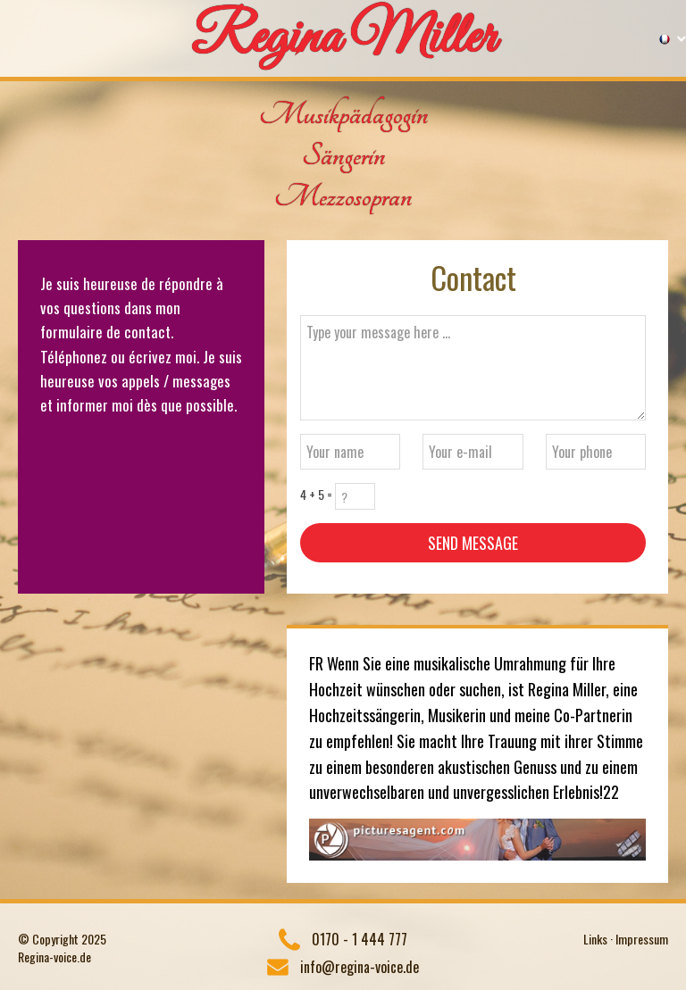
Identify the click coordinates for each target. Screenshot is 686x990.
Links (595, 939)
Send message (473, 542)
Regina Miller (343, 39)
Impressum (641, 939)
